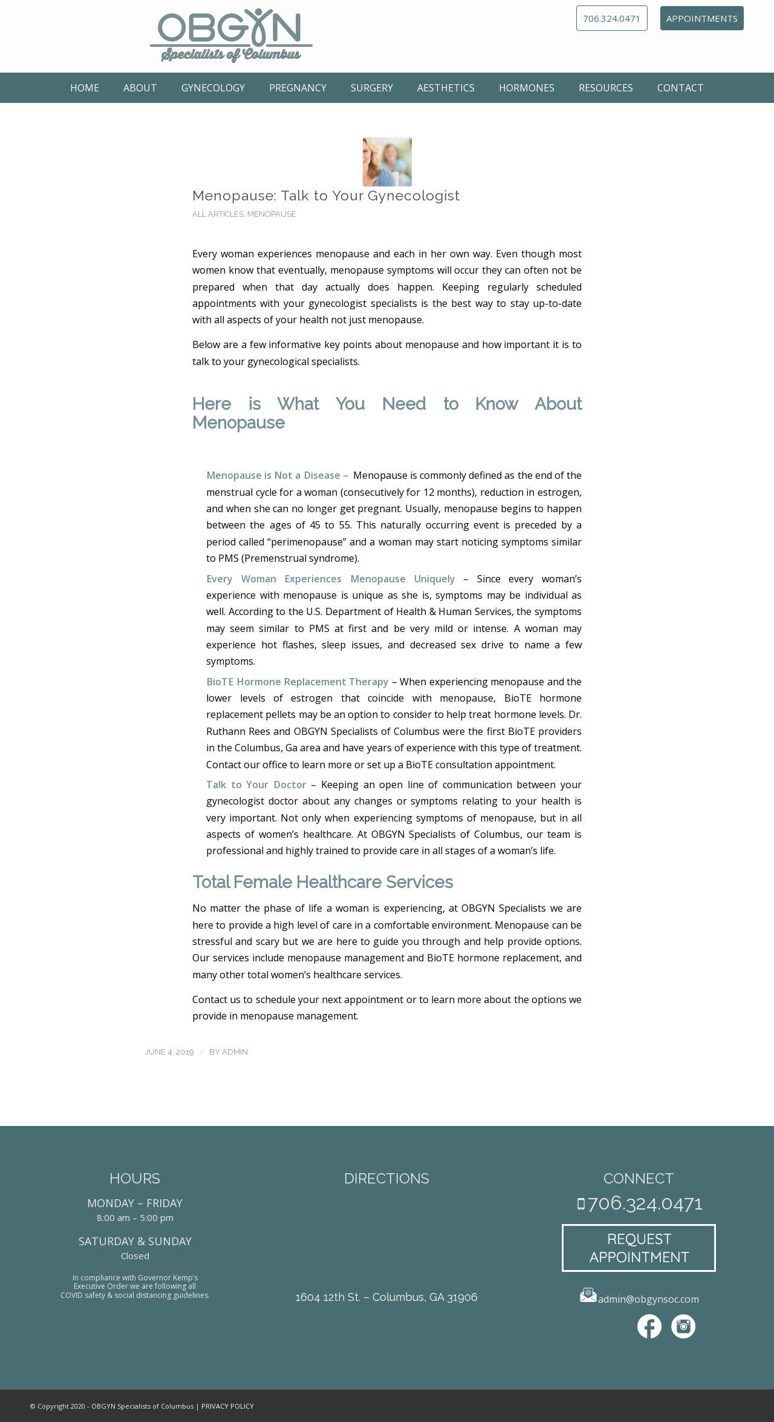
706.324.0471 (612, 18)
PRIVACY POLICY (227, 1405)
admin (235, 1051)
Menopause (271, 214)
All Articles (218, 214)
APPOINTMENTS (702, 18)
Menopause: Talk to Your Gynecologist (326, 195)
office (274, 764)
